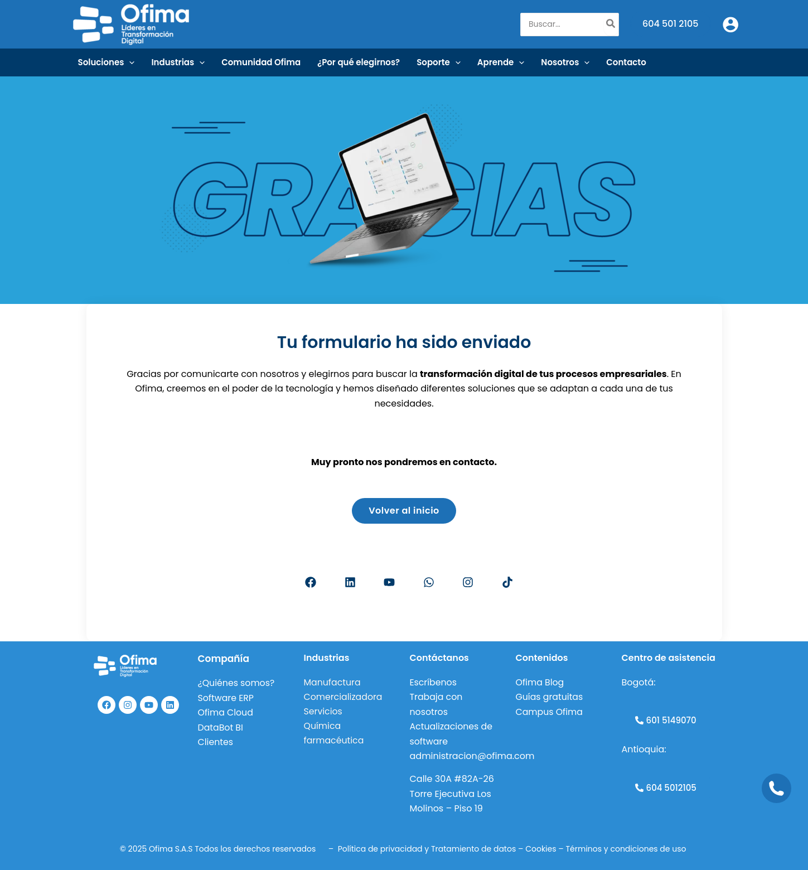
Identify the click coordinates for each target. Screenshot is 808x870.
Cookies (540, 848)
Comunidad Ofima (261, 62)
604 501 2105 (670, 23)
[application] (129, 62)
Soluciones (106, 62)
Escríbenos (434, 682)
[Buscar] (611, 24)
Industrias (178, 62)
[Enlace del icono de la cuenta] (730, 24)
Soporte (439, 62)
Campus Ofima (551, 711)
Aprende (501, 62)
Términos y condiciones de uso (627, 848)
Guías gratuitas (550, 697)
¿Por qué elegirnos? (358, 62)
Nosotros (565, 62)
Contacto (626, 62)
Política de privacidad (380, 848)
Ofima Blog (540, 682)
